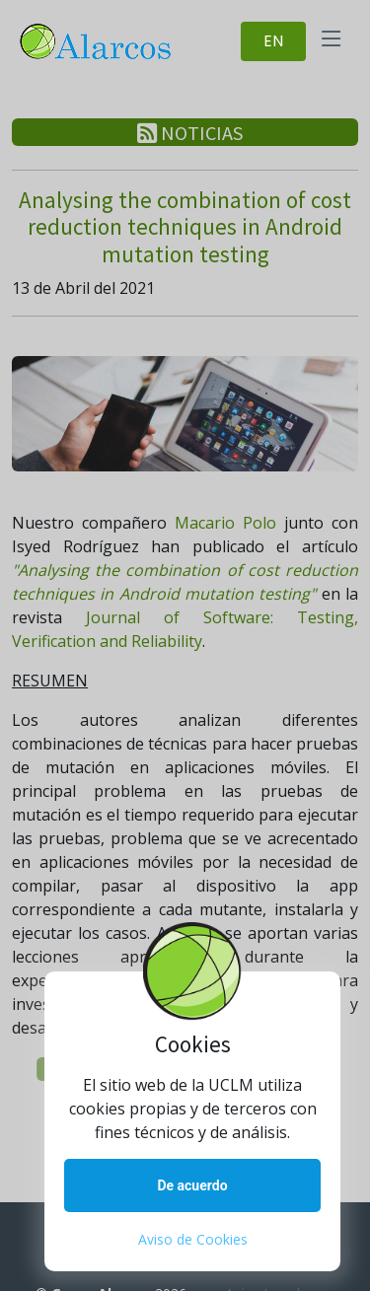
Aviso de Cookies (193, 1239)
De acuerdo (192, 1185)
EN (273, 41)
